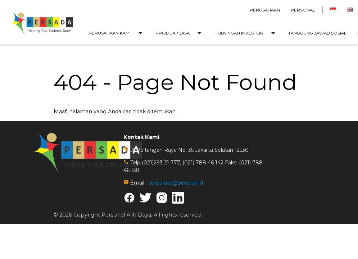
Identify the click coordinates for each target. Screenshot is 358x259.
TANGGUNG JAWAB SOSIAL (317, 33)
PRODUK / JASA (179, 33)
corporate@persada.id (175, 183)
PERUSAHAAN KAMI (117, 33)
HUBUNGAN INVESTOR (245, 33)
